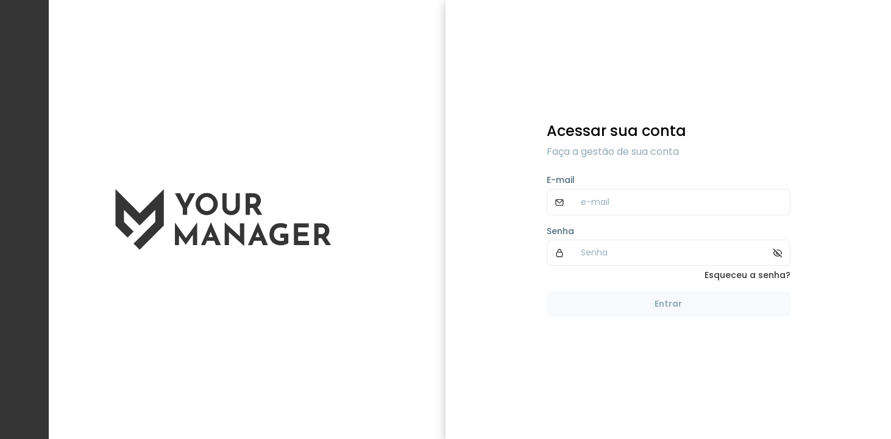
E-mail (561, 180)
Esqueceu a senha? (747, 275)
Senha (560, 231)
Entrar (668, 304)
